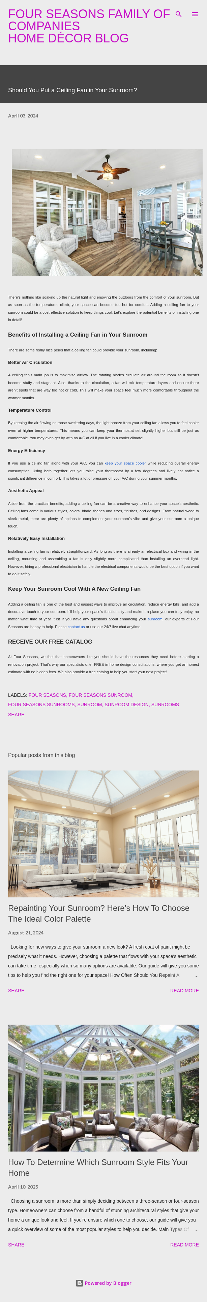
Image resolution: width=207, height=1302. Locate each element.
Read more (184, 990)
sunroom (89, 704)
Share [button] (16, 714)
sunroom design (127, 704)
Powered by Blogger (103, 1283)
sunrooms (165, 704)
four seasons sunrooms (41, 704)
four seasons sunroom (100, 695)
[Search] (179, 12)
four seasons (47, 695)
